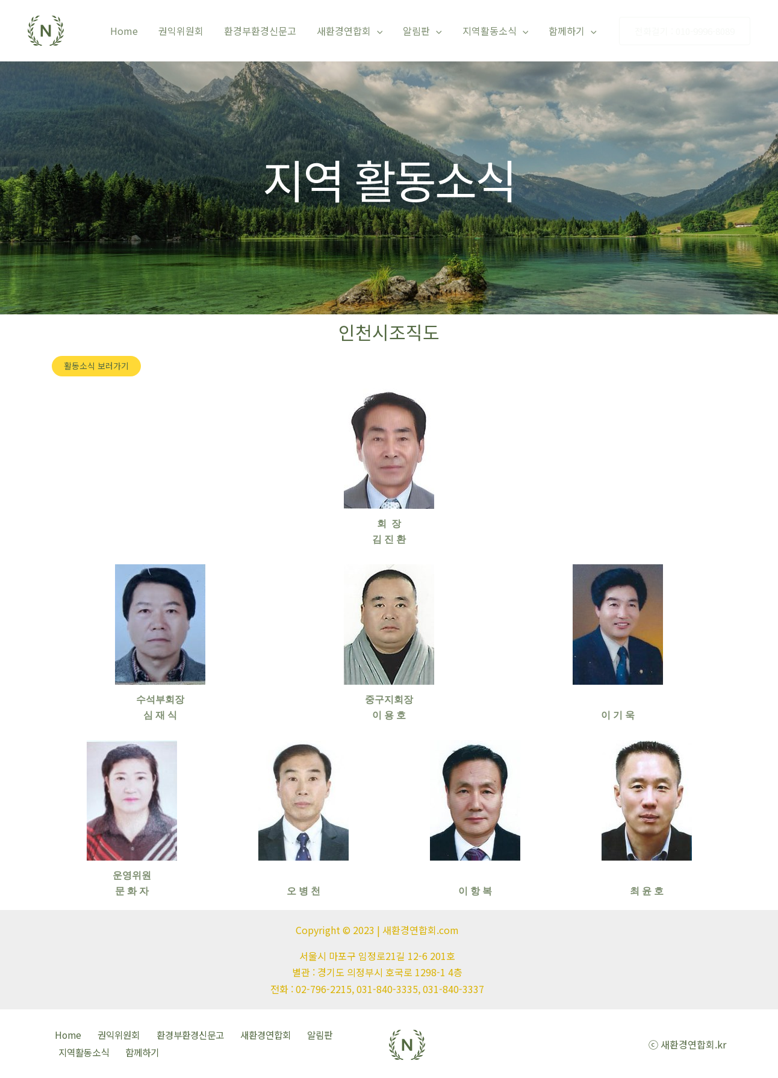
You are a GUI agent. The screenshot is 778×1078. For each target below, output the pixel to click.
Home (132, 30)
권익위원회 (187, 30)
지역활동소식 (497, 31)
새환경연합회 (354, 31)
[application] (381, 31)
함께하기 (573, 31)
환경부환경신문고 (265, 30)
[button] (96, 366)
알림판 (425, 31)
